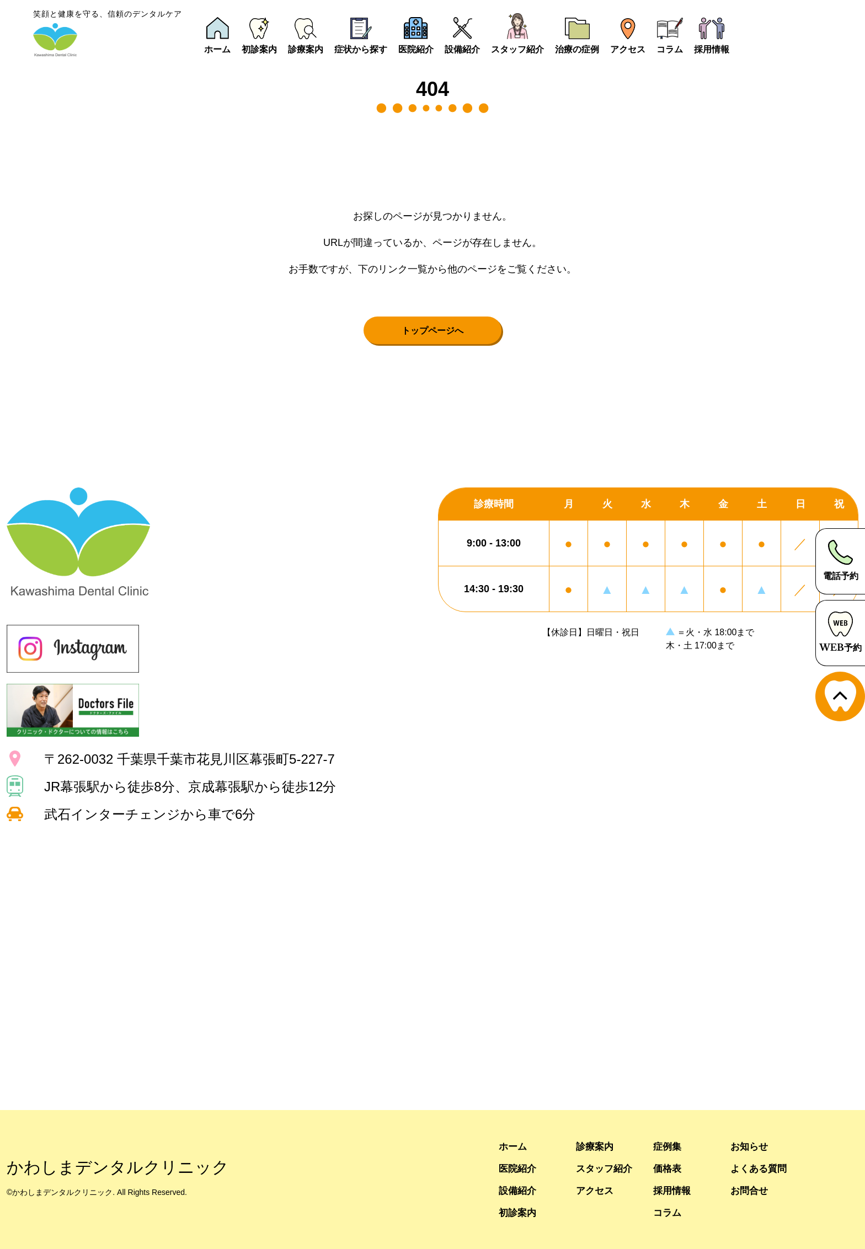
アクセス (596, 1190)
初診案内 (518, 1212)
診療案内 (596, 1146)
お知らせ (750, 1146)
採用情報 (673, 1190)
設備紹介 (518, 1190)
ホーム (513, 1146)
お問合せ (750, 1190)
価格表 (668, 1168)
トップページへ (432, 330)
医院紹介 (518, 1168)
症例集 (668, 1146)
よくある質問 (760, 1168)
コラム (668, 1212)
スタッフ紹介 (606, 1168)
